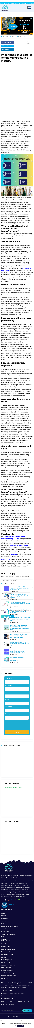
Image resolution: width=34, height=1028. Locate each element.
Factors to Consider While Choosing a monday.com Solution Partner (20, 603)
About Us (4, 913)
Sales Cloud (5, 944)
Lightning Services (7, 970)
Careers (3, 921)
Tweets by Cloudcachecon (13, 787)
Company (8, 707)
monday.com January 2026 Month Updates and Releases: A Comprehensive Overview (20, 651)
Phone (7, 699)
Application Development (9, 973)
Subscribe (27, 1010)
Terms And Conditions (8, 934)
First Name (9, 678)
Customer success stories (9, 926)
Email (7, 692)
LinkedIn (6, 49)
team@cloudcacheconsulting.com (14, 993)
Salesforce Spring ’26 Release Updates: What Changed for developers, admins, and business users (19, 627)
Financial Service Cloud (8, 975)
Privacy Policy (5, 931)
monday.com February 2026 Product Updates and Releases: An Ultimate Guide (20, 588)
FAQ (2, 937)
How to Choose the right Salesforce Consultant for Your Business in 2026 (19, 659)
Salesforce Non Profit (8, 965)
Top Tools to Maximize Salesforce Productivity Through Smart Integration (19, 611)
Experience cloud (6, 952)
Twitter (6, 46)
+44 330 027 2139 (8, 999)
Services (4, 916)
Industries (4, 918)
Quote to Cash (6, 968)
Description (9, 714)
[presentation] (18, 723)
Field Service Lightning (8, 949)
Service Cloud (5, 946)
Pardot (3, 957)
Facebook (6, 42)
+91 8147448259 (7, 990)
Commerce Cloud (7, 954)
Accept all (20, 1026)
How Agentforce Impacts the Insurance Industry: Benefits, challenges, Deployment (18, 636)
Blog (2, 924)
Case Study (5, 929)
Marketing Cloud (6, 960)
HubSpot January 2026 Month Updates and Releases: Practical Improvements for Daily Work (19, 643)
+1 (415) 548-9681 (8, 1005)
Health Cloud (5, 962)
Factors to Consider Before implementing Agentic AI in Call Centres (19, 596)
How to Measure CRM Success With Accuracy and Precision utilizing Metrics (20, 619)
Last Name (9, 685)
